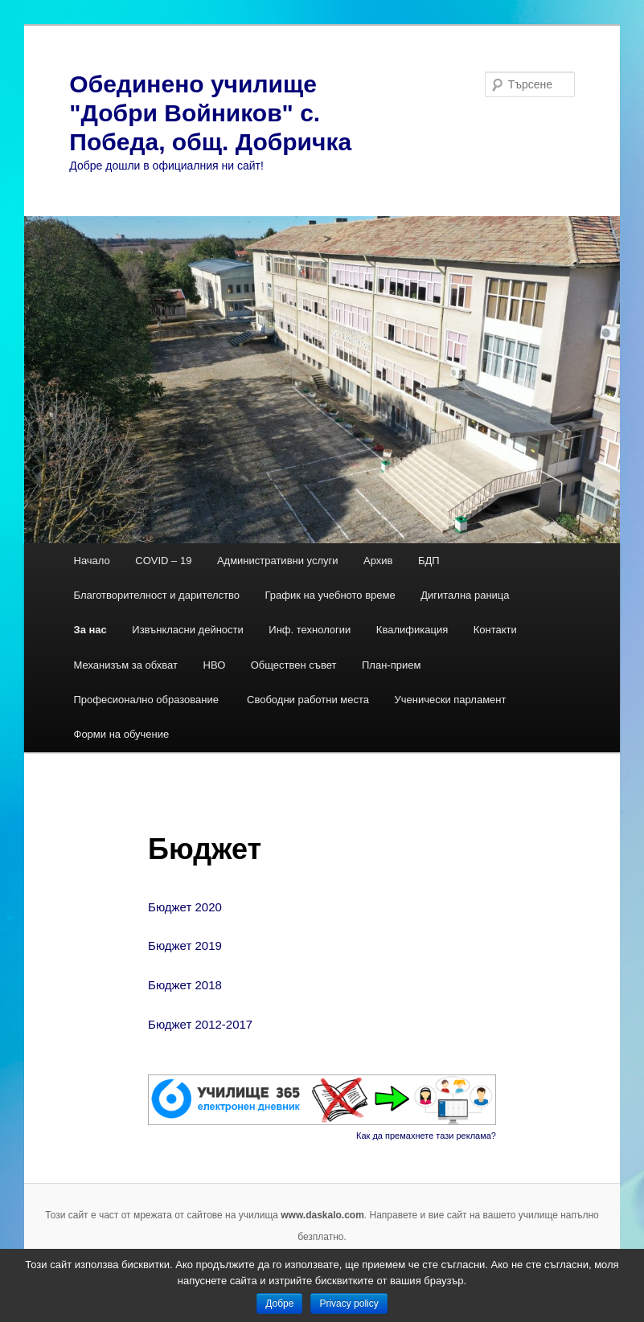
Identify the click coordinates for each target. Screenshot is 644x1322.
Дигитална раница (464, 595)
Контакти (495, 630)
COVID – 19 (163, 561)
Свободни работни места (308, 700)
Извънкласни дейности (188, 630)
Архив (377, 561)
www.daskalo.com (322, 1215)
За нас (90, 630)
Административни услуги (277, 561)
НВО (214, 665)
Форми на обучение (122, 734)
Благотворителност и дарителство (157, 595)
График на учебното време (330, 595)
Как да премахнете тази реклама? (426, 1135)
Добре (279, 1303)
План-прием (391, 665)
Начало (92, 561)
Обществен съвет (294, 665)
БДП (429, 561)
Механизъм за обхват (126, 665)
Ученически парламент (451, 700)
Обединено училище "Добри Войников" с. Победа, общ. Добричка (210, 113)
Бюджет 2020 (185, 907)
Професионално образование (148, 700)
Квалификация (412, 630)
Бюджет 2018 (185, 985)
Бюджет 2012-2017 (200, 1024)
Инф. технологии (310, 630)
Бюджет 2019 (185, 945)
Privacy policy (348, 1303)
